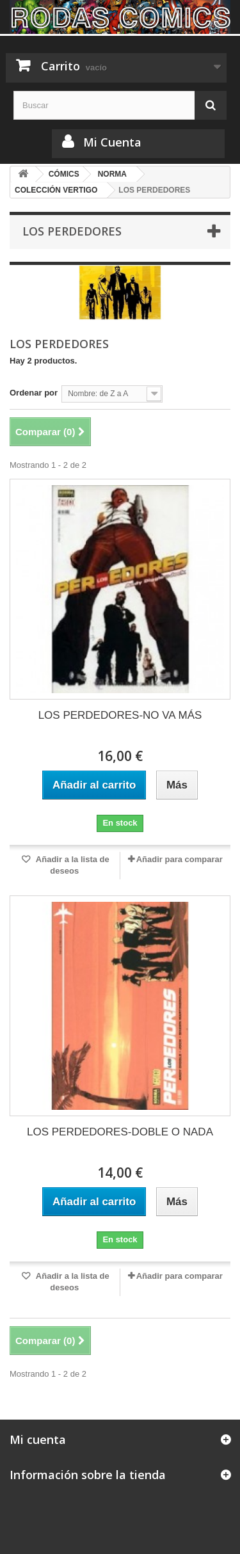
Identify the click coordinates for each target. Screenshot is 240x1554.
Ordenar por (34, 392)
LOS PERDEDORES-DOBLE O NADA (120, 1132)
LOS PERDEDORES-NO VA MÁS (120, 715)
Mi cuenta (38, 1439)
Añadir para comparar (179, 859)
